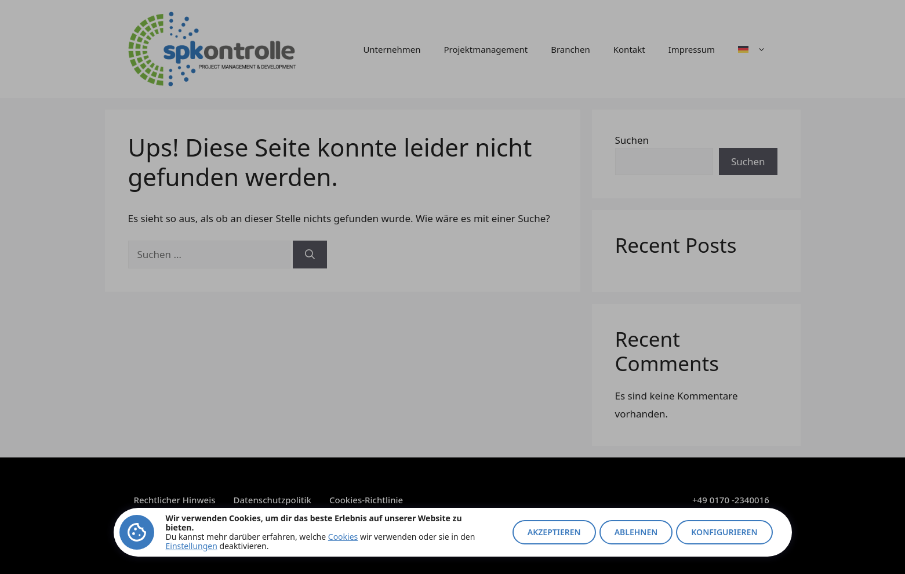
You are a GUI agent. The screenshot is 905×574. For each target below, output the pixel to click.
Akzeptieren (554, 531)
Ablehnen (636, 531)
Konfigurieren (724, 531)
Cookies (343, 536)
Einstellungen (191, 545)
